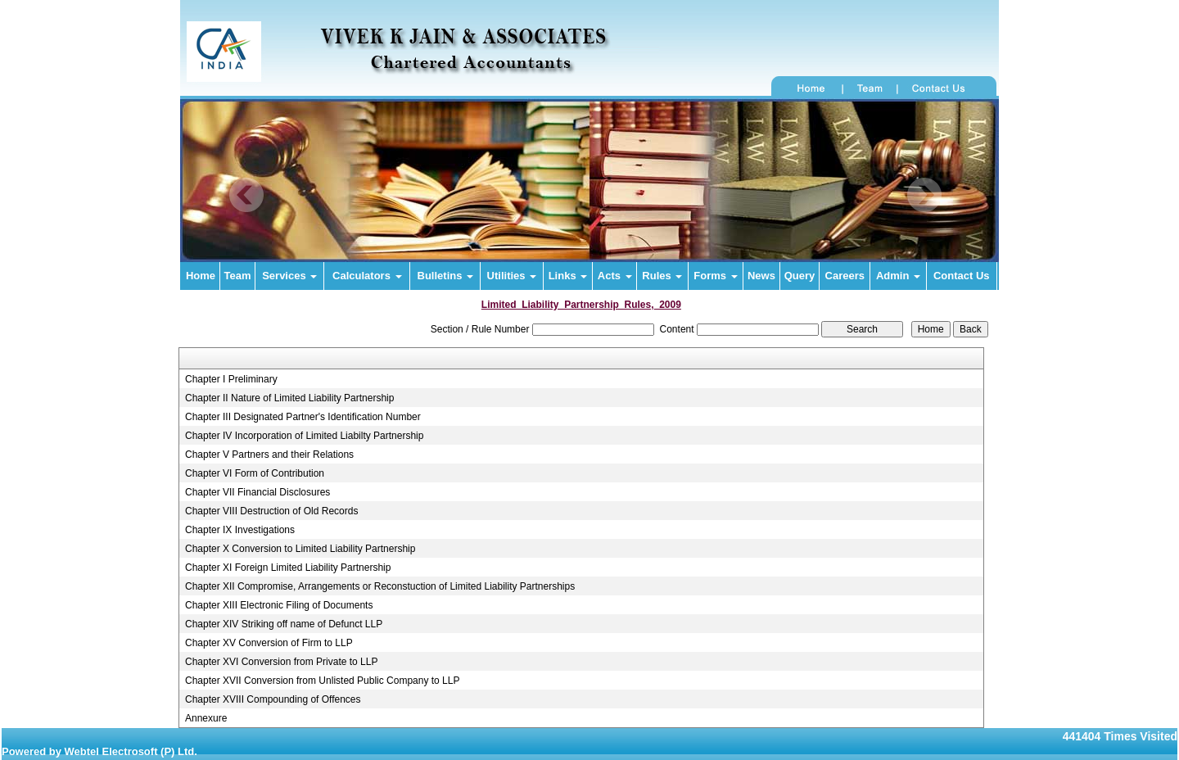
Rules (662, 275)
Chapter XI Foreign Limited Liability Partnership (288, 567)
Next (924, 195)
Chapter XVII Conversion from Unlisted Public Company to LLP (322, 680)
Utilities (512, 275)
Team (237, 275)
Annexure (206, 718)
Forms (715, 275)
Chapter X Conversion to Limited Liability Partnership (300, 548)
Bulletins (446, 275)
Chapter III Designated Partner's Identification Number (303, 417)
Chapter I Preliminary (231, 379)
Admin (898, 275)
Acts (615, 275)
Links (568, 275)
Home (200, 275)
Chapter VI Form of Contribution (254, 473)
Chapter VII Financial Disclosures (257, 492)
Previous (246, 195)
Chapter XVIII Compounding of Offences (273, 699)
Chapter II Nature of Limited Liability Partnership (289, 398)
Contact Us (961, 275)
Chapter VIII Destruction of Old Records (271, 511)
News (761, 275)
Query (799, 275)
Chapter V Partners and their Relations (269, 454)
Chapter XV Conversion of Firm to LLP (269, 643)
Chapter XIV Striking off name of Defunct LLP (283, 624)
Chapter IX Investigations (240, 530)
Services (289, 275)
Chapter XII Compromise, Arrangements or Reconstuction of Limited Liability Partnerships (380, 586)
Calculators (366, 275)
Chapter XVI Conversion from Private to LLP (281, 661)
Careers (845, 275)
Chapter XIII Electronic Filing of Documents (279, 605)
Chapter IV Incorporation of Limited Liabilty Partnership (304, 435)
